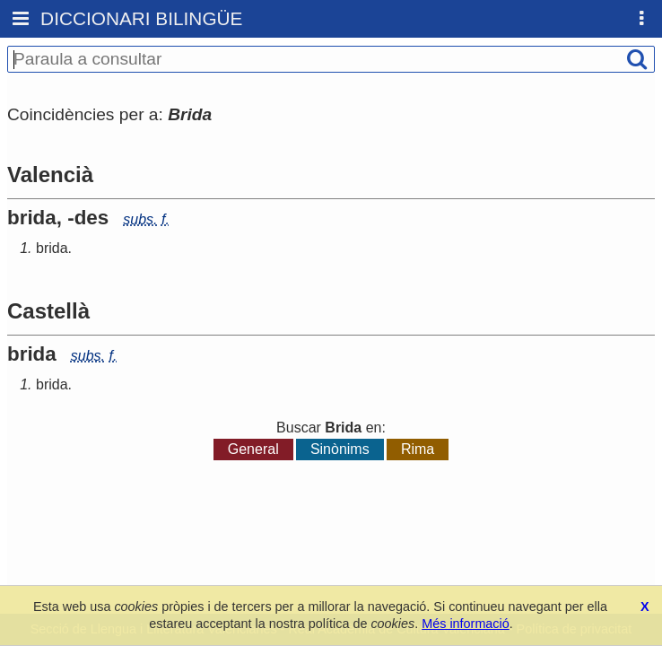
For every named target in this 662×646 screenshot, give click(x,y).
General (253, 449)
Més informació (466, 623)
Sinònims (340, 449)
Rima (417, 449)
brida (52, 248)
